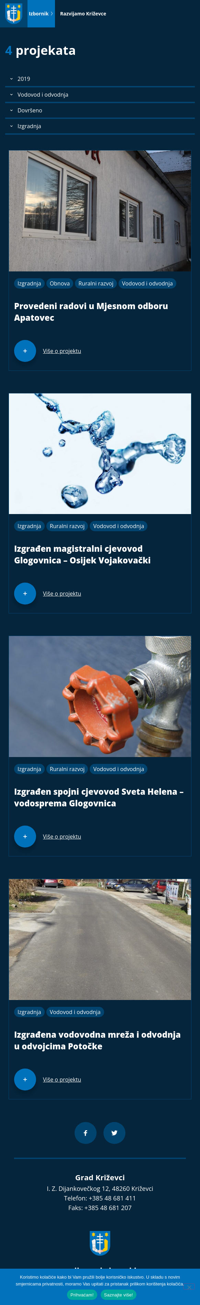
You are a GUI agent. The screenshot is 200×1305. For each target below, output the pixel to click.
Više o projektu (62, 351)
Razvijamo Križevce (83, 13)
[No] (189, 1286)
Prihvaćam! (82, 1294)
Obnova (60, 283)
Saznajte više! (118, 1294)
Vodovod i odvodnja (147, 283)
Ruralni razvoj (95, 283)
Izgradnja (29, 283)
